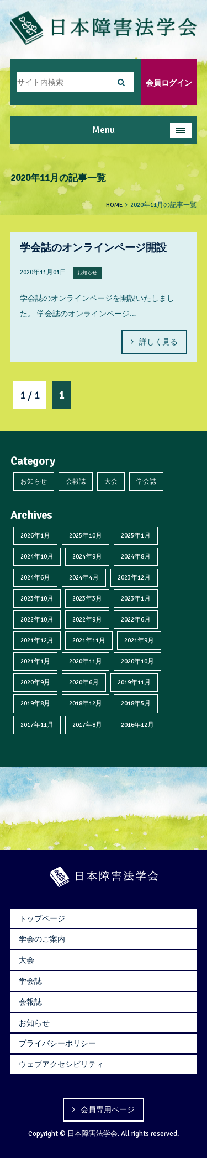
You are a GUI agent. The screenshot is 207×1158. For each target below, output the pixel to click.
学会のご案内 (42, 939)
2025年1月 (136, 535)
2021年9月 (139, 640)
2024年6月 (35, 577)
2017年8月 (87, 725)
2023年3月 (87, 598)
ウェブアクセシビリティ (61, 1064)
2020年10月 (137, 661)
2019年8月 (35, 703)
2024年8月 (136, 556)
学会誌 (146, 481)
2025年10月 (85, 535)
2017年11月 (37, 725)
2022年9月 (87, 619)
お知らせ (33, 481)
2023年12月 (134, 577)
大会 (111, 481)
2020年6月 (84, 682)
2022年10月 (37, 619)
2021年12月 (37, 640)
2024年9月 (87, 556)
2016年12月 (137, 725)
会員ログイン (169, 83)
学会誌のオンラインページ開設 (93, 247)
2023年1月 (136, 598)
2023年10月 (37, 598)
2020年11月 (85, 661)
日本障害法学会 (92, 1133)
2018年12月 (85, 703)
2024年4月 (84, 577)
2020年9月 (35, 682)
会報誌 (76, 481)
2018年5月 (136, 703)
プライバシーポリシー (57, 1043)
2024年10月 (37, 556)
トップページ (42, 918)
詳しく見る (158, 342)
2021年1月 (35, 661)
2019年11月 (134, 682)
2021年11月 (88, 640)
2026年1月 (35, 535)
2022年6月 (136, 619)
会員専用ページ (108, 1109)
